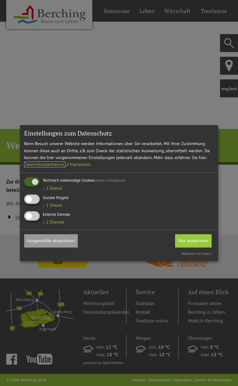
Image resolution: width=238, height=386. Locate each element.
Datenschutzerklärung (45, 164)
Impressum (80, 164)
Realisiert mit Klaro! (196, 253)
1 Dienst (52, 188)
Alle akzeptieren (193, 241)
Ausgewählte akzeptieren (51, 241)
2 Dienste (53, 222)
